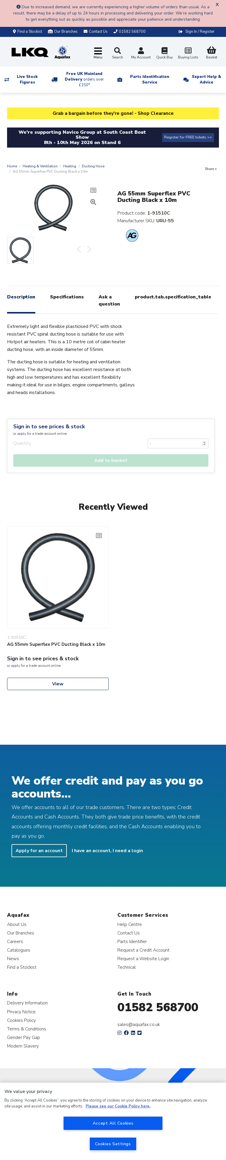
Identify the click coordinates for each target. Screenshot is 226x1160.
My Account (141, 54)
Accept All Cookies (113, 1123)
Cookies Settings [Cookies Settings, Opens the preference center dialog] (113, 1144)
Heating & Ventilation (40, 166)
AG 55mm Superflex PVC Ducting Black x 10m (56, 644)
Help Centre (129, 924)
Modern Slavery (23, 1046)
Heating (69, 166)
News (13, 958)
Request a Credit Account (143, 950)
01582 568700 (157, 1007)
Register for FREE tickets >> (188, 137)
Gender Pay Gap (23, 1037)
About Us (16, 924)
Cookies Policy (21, 1020)
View (58, 684)
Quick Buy (164, 54)
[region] (113, 1121)
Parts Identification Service (149, 79)
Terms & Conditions (26, 1029)
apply (21, 433)
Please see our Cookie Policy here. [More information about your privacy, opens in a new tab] (118, 1106)
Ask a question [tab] (109, 300)
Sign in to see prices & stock (49, 426)
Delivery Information (27, 1003)
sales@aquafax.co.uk (138, 1024)
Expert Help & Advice (206, 79)
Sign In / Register (200, 31)
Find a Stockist (27, 31)
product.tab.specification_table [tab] (173, 297)
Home (12, 166)
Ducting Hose (93, 166)
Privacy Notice (21, 1012)
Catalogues (18, 950)
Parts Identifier (132, 941)
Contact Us (128, 933)
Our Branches (63, 31)
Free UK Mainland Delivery (84, 79)
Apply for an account (39, 850)
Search (117, 53)
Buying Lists (188, 54)
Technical (126, 967)
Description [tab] (21, 297)
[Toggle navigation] (98, 53)
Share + (211, 168)
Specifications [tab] (67, 297)
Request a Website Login (143, 958)
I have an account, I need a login (107, 850)
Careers (15, 941)
